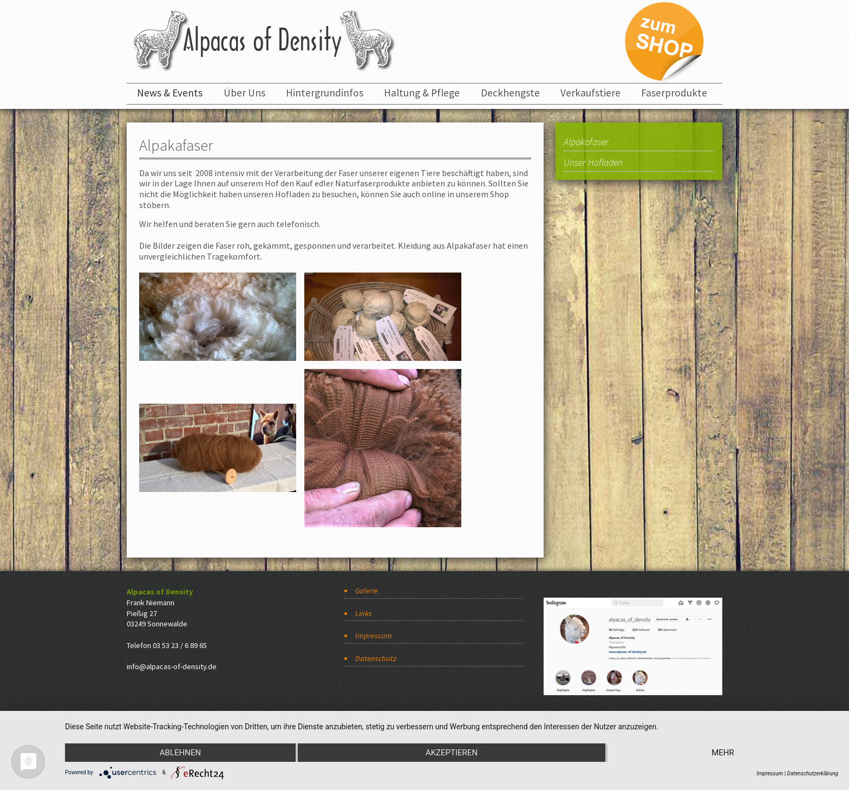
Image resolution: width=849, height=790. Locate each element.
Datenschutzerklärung (812, 773)
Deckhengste (510, 92)
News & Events (170, 92)
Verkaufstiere (590, 92)
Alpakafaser (586, 142)
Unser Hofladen (593, 163)
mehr (722, 752)
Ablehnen (180, 752)
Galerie (366, 590)
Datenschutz (375, 658)
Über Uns (244, 92)
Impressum (373, 635)
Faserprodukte (674, 92)
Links (363, 613)
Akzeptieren (452, 752)
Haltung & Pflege (422, 92)
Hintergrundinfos (324, 92)
